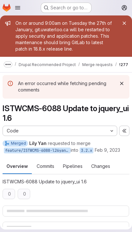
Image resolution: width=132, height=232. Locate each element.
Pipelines (73, 166)
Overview (17, 166)
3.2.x (86, 150)
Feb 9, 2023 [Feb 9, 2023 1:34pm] (107, 150)
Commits (45, 166)
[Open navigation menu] (18, 8)
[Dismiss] (122, 83)
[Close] (124, 23)
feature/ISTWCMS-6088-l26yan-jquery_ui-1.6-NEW (38, 150)
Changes (100, 166)
